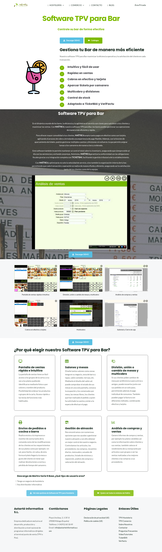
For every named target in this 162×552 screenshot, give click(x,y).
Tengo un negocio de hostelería (29, 463)
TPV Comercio (125, 503)
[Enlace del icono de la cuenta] (140, 5)
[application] (62, 5)
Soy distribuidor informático (28, 466)
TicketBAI (123, 519)
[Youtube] (134, 543)
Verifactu (123, 522)
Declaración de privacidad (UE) (97, 499)
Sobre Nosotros (125, 506)
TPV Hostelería (125, 499)
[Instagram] (131, 543)
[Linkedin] (138, 543)
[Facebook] (128, 543)
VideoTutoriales (126, 516)
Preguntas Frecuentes (128, 512)
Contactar (123, 509)
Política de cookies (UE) (94, 503)
